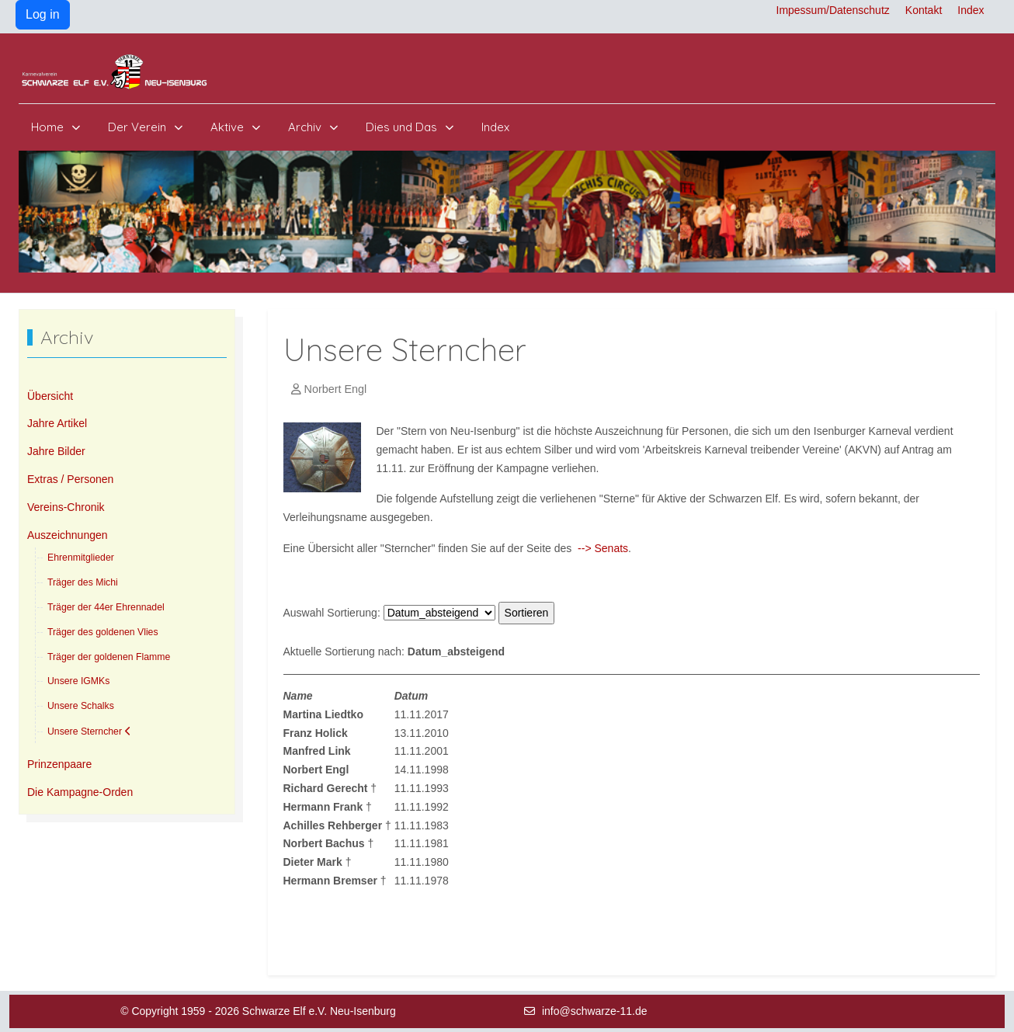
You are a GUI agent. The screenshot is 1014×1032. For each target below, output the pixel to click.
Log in (43, 14)
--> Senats (603, 548)
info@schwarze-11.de (595, 1011)
